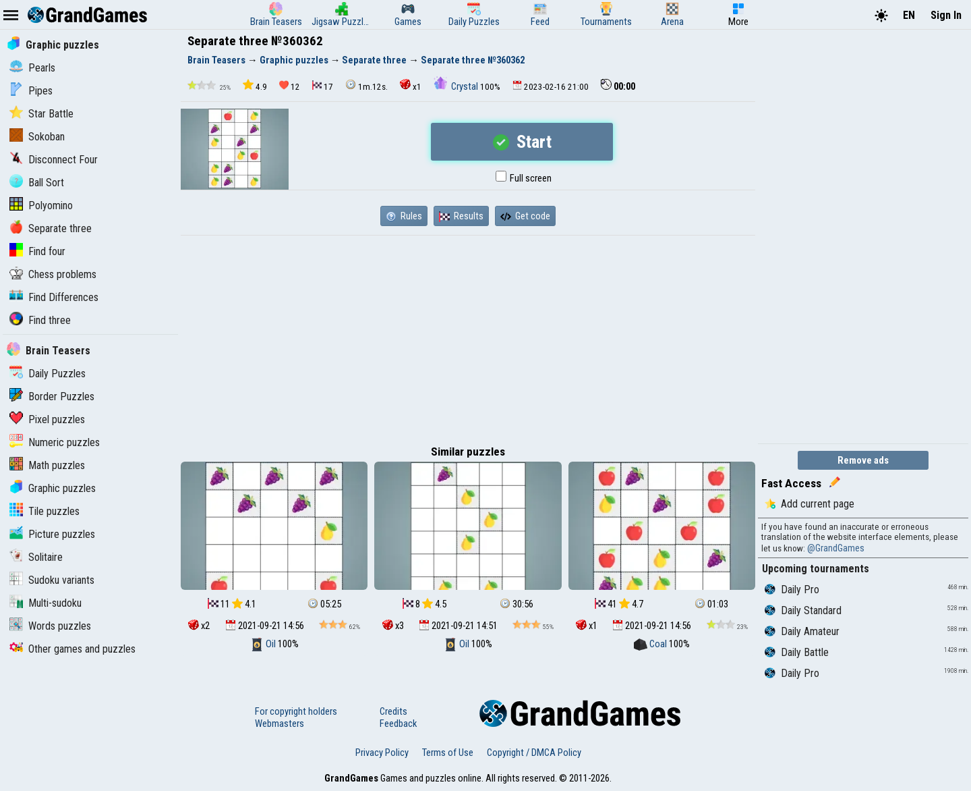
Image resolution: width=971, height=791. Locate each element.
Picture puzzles (52, 534)
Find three (40, 320)
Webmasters (279, 723)
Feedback (398, 723)
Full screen (524, 178)
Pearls (32, 67)
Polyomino (41, 205)
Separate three (50, 228)
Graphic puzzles (53, 44)
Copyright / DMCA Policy (534, 752)
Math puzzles (47, 465)
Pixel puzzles (47, 419)
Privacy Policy (382, 752)
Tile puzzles (44, 511)
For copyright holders (296, 711)
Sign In (946, 15)
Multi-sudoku (45, 603)
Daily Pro (792, 589)
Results (461, 216)
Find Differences (53, 297)
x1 (410, 85)
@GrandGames (835, 548)
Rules (404, 216)
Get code (525, 216)
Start (522, 142)
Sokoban (37, 136)
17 (322, 86)
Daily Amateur (802, 631)
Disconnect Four (53, 159)
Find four (37, 251)
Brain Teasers (48, 350)
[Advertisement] (468, 336)
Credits (393, 711)
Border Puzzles (51, 396)
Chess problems (52, 274)
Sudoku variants (51, 580)
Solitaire (36, 557)
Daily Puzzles (47, 373)
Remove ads (863, 460)
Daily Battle (797, 652)
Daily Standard (803, 610)
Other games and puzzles (72, 649)
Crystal (457, 86)
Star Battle (41, 113)
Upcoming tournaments (815, 568)
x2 (199, 626)
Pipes (31, 90)
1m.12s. (366, 85)
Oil (264, 644)
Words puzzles (50, 626)
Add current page (809, 503)
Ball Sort (36, 182)
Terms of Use (447, 752)
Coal (651, 644)
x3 (393, 626)
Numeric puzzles (54, 442)
